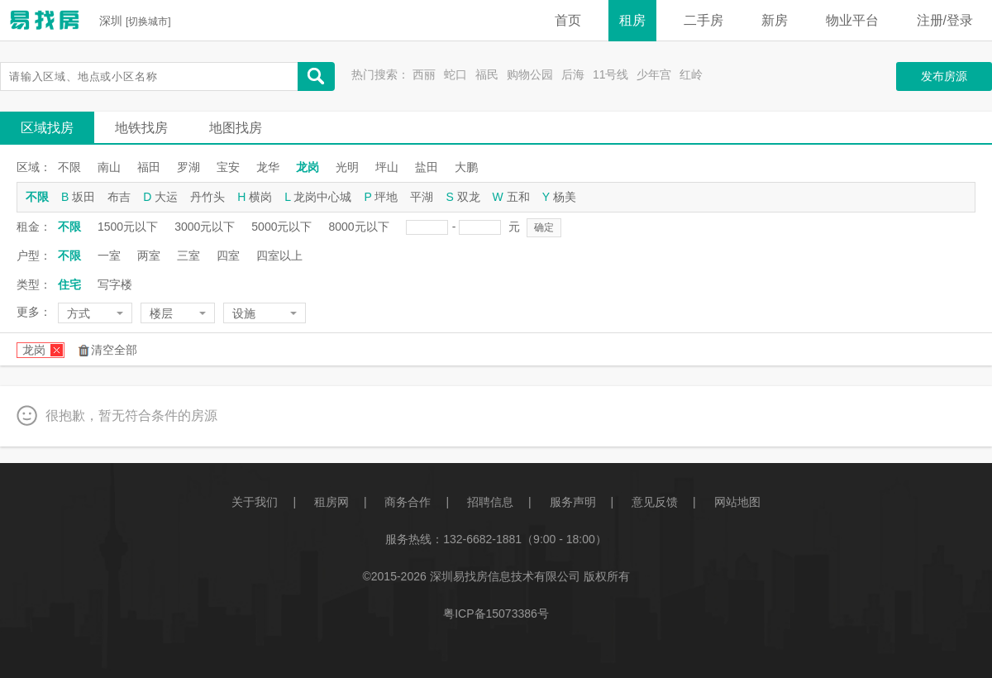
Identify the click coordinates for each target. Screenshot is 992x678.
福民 (486, 74)
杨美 (564, 196)
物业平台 (852, 20)
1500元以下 (128, 226)
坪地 (386, 196)
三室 (188, 255)
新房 (774, 20)
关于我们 (254, 501)
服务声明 (573, 501)
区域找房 (47, 128)
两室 (148, 255)
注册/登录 (945, 20)
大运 (166, 196)
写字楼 (115, 284)
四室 (228, 255)
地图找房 (235, 128)
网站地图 (737, 501)
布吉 (119, 196)
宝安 (228, 167)
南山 (109, 167)
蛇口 (455, 74)
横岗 (260, 196)
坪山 (386, 167)
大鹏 (466, 167)
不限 (69, 167)
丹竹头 (207, 196)
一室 (109, 255)
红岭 (691, 74)
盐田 (426, 167)
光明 (347, 167)
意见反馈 (655, 501)
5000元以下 (281, 226)
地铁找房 (141, 128)
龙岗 (307, 167)
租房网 (331, 501)
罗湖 (188, 167)
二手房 (703, 20)
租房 (632, 20)
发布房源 (944, 76)
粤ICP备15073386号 (496, 613)
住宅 (69, 284)
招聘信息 (490, 501)
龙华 (267, 167)
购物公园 (530, 74)
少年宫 (654, 74)
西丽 (424, 74)
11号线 (611, 74)
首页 (568, 20)
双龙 (468, 196)
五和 (518, 196)
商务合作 (407, 501)
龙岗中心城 (322, 196)
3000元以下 (204, 226)
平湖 (421, 196)
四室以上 (279, 255)
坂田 (83, 196)
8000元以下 (358, 226)
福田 (148, 167)
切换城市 (148, 21)
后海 (572, 74)
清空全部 (114, 349)
